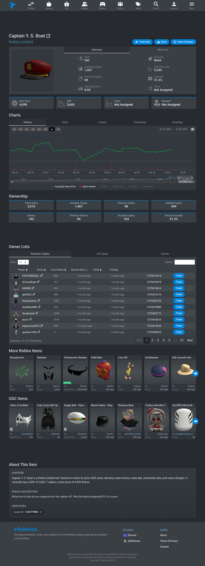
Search (180, 262)
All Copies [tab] (102, 253)
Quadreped (27, 313)
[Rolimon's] (13, 5)
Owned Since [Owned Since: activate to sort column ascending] (127, 269)
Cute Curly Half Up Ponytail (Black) (56, 405)
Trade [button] (181, 275)
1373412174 (158, 294)
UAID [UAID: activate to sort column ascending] (155, 269)
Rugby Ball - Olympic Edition (80, 405)
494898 (25, 288)
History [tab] (28, 122)
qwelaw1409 (28, 332)
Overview (97, 49)
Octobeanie (151, 357)
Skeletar (41, 357)
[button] (142, 42)
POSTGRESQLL (29, 275)
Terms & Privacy (169, 541)
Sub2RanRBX (28, 307)
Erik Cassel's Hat (181, 357)
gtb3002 (25, 294)
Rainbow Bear (126, 405)
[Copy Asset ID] (28, 512)
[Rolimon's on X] (138, 541)
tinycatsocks (28, 300)
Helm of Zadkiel (19, 405)
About (163, 535)
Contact (164, 546)
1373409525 (158, 332)
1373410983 (158, 307)
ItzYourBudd (28, 282)
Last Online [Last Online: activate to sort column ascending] (95, 269)
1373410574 (158, 282)
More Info (163, 49)
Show (19, 262)
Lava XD (122, 357)
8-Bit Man (96, 357)
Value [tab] (65, 122)
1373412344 (158, 325)
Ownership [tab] (140, 122)
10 (181, 340)
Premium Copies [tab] (40, 253)
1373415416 (158, 288)
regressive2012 (29, 325)
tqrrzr (24, 319)
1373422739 (158, 300)
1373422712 (158, 313)
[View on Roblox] (48, 35)
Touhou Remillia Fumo (158, 405)
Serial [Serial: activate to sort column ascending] (71, 269)
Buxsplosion (17, 357)
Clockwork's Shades (75, 357)
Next (189, 340)
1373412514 (158, 275)
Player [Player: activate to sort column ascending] (26, 269)
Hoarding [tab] (177, 122)
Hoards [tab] (165, 253)
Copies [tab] (102, 122)
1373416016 (158, 319)
